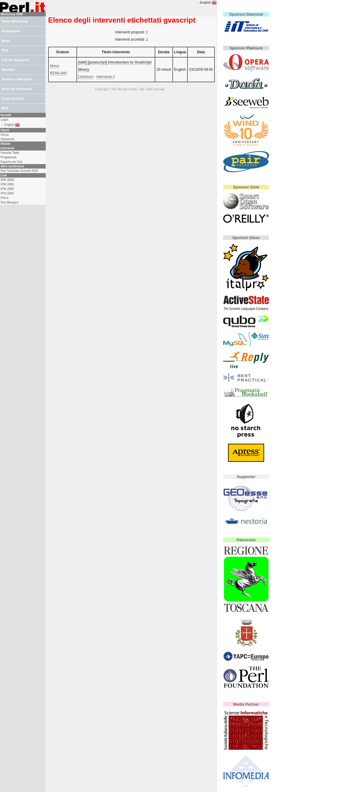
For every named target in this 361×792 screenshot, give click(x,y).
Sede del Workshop (17, 89)
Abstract (86, 77)
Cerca (5, 134)
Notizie (6, 143)
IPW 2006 (7, 184)
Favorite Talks (10, 152)
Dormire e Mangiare (17, 79)
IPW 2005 (7, 189)
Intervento (104, 77)
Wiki (5, 108)
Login (4, 119)
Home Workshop (15, 21)
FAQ (5, 50)
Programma (11, 31)
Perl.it (4, 198)
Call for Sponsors (15, 60)
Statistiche (7, 139)
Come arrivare (13, 98)
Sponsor (8, 69)
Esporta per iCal (11, 161)
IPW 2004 (7, 193)
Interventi (7, 148)
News (6, 40)
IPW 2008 (7, 180)
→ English (206, 2)
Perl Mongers (9, 202)
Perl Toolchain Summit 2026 (19, 170)
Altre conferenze (12, 166)
